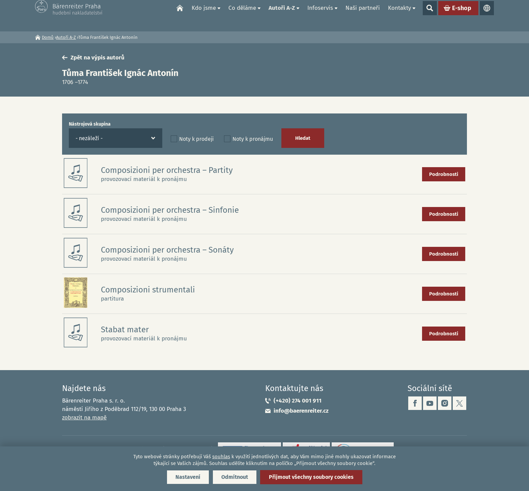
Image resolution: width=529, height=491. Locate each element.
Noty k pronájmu (252, 139)
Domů (180, 15)
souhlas (221, 457)
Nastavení (187, 477)
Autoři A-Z (282, 15)
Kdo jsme (204, 15)
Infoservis (320, 15)
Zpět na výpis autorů (97, 57)
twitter (459, 403)
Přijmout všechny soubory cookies (311, 477)
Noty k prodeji (196, 139)
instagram (444, 403)
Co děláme (242, 15)
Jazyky (487, 15)
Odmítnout (234, 477)
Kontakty (399, 15)
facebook (415, 403)
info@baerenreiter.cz (301, 410)
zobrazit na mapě (84, 417)
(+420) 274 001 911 (298, 400)
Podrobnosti (443, 174)
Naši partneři (362, 15)
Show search (430, 15)
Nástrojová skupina (90, 124)
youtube (430, 403)
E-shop (461, 15)
